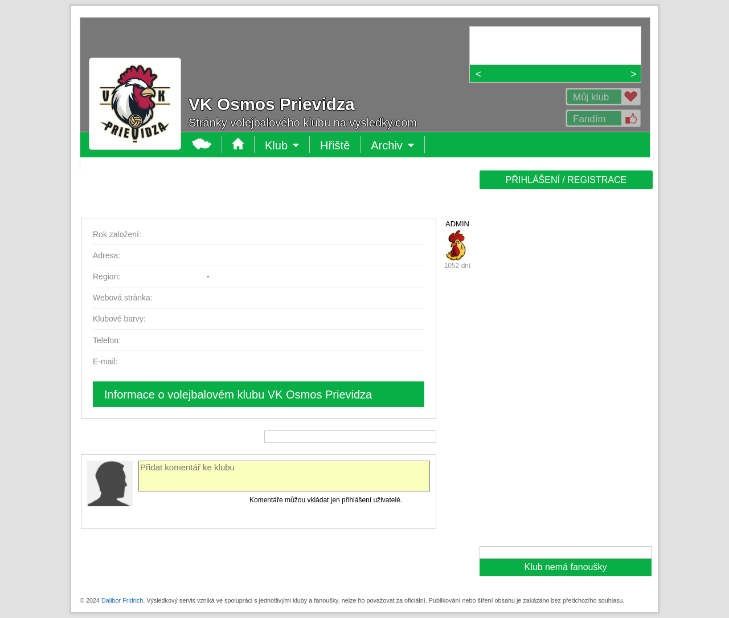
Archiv (393, 145)
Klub (282, 145)
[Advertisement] (565, 372)
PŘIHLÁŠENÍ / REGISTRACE (566, 180)
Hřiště (335, 145)
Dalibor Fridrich (122, 600)
